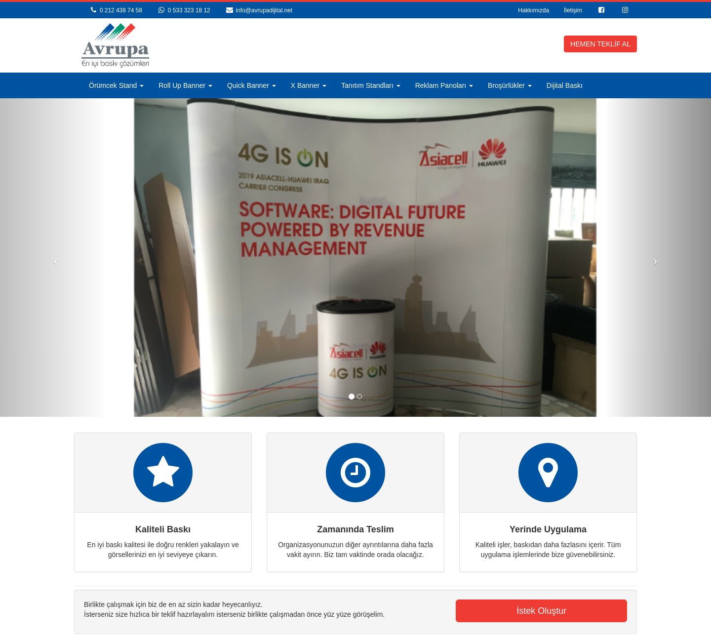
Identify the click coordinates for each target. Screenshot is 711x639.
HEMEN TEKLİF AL (600, 44)
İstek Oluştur (541, 611)
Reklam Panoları (444, 85)
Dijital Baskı (565, 85)
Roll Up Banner (185, 85)
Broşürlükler (510, 85)
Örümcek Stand (116, 85)
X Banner (308, 85)
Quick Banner (251, 85)
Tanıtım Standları (370, 85)
